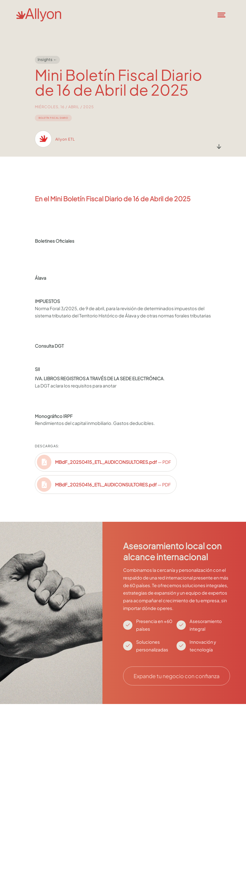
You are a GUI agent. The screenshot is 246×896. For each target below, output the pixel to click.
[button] (224, 14)
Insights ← (47, 59)
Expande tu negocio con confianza (177, 676)
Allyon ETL (65, 145)
